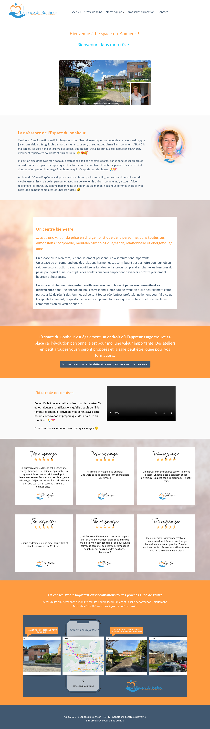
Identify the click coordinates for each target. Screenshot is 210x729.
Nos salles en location (141, 12)
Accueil (76, 12)
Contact (163, 12)
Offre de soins (93, 12)
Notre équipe (115, 12)
